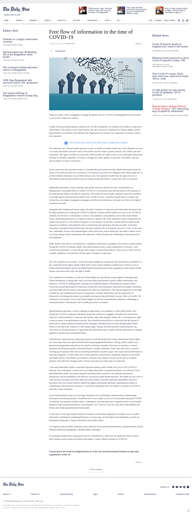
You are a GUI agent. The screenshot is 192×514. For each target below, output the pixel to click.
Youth (107, 20)
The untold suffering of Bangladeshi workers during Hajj (20, 94)
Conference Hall (182, 494)
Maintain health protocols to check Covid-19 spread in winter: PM (170, 59)
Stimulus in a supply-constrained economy (20, 40)
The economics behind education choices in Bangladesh (20, 68)
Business (33, 20)
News (6, 20)
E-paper (158, 20)
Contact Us (35, 494)
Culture (76, 20)
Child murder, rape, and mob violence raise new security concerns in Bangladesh (100, 10)
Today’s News (169, 20)
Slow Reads (92, 20)
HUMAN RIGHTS (70, 43)
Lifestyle (62, 20)
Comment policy (66, 494)
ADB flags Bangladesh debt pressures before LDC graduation (20, 81)
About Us (7, 494)
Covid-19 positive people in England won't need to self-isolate (170, 45)
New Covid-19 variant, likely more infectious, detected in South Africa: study (170, 76)
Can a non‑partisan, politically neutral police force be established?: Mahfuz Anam (136, 10)
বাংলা (150, 20)
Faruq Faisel (60, 51)
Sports (47, 20)
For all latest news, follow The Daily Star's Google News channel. (96, 142)
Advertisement (150, 494)
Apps (95, 494)
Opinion (19, 20)
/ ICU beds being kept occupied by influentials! (170, 108)
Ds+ (118, 20)
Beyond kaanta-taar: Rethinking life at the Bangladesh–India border (19, 54)
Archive (121, 494)
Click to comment (96, 469)
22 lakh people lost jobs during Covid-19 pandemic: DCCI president (168, 92)
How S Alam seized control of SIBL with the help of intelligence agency (176, 10)
